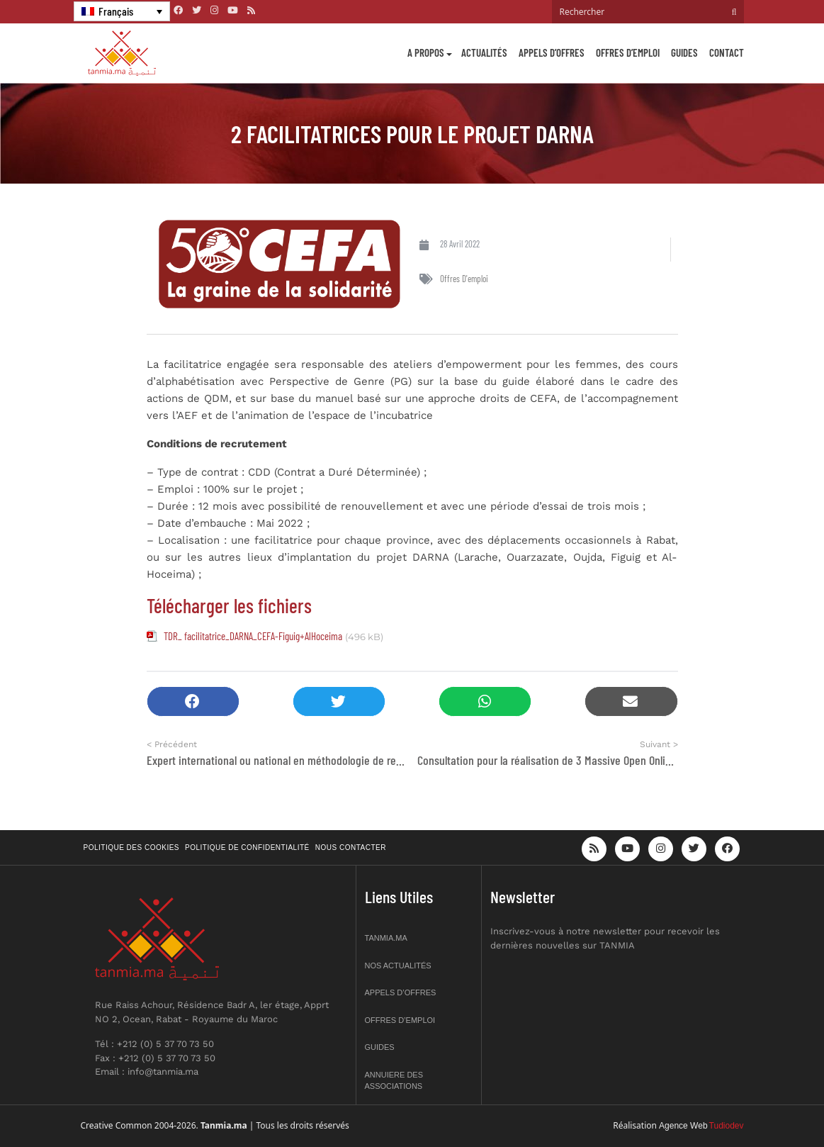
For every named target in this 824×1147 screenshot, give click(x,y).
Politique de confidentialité (247, 847)
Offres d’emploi (628, 52)
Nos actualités (398, 965)
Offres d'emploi (464, 278)
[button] (193, 701)
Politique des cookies (132, 847)
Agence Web (683, 1126)
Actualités (484, 52)
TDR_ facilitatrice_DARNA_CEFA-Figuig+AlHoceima (253, 636)
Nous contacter (350, 847)
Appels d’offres (552, 52)
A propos (425, 52)
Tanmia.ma (386, 938)
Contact (726, 52)
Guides (684, 52)
